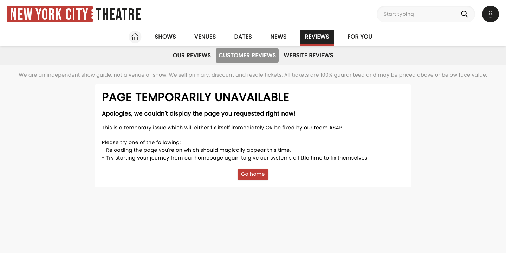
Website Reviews (308, 55)
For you (360, 37)
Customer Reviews (247, 55)
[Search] (466, 14)
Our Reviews (192, 55)
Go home (253, 173)
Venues (205, 37)
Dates (243, 37)
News (278, 37)
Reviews (317, 37)
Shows (165, 37)
